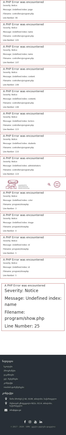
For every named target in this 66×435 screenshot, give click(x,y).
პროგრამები (9, 371)
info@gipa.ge (15, 410)
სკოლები (8, 366)
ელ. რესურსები (11, 379)
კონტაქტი (8, 383)
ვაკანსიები (9, 375)
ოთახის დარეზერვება (14, 387)
